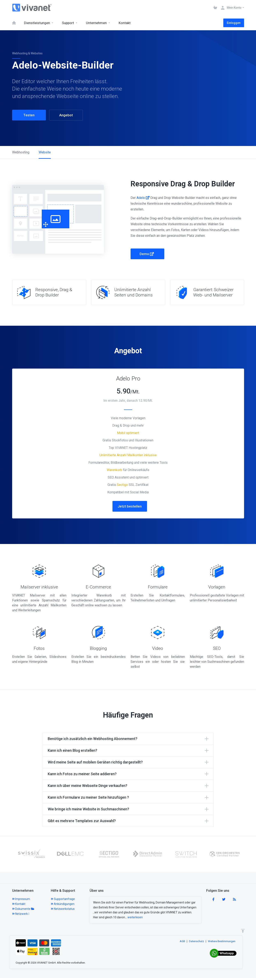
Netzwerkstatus (63, 908)
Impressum (21, 899)
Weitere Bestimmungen (221, 941)
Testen (29, 115)
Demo (147, 254)
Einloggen (234, 23)
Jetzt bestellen (130, 506)
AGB (182, 941)
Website (45, 152)
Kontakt (18, 904)
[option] (20, 854)
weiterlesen (135, 917)
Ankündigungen (62, 904)
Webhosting (20, 152)
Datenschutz (196, 941)
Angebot (66, 115)
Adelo (143, 198)
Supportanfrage (63, 899)
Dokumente (23, 908)
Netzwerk (20, 913)
